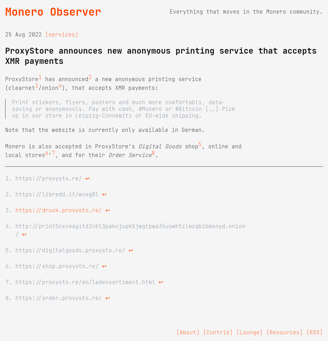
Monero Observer (53, 11)
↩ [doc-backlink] (87, 178)
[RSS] (314, 332)
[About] (188, 332)
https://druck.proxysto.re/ (58, 210)
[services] (61, 34)
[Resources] (284, 332)
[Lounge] (249, 332)
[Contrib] (218, 332)
